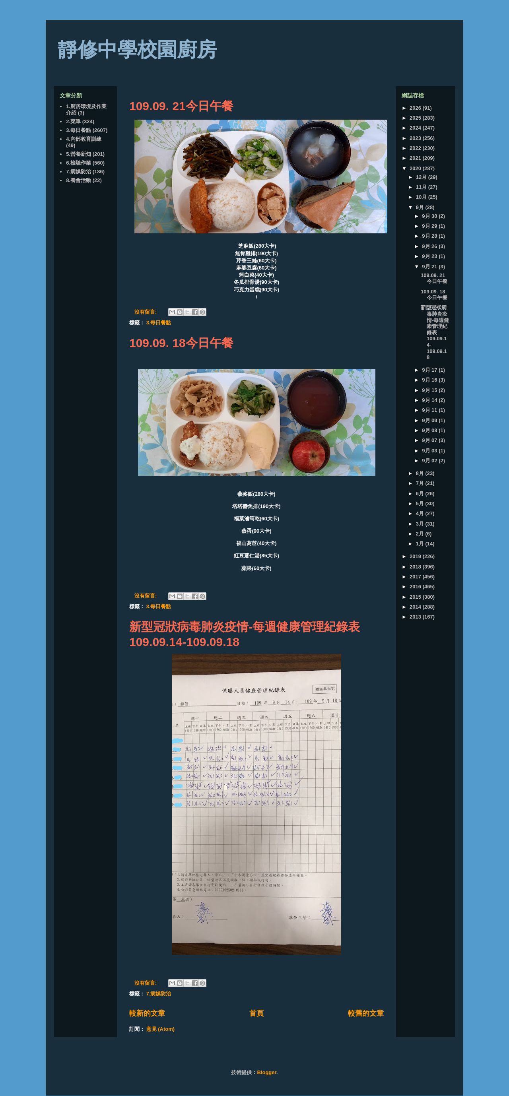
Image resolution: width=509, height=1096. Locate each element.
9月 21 (430, 267)
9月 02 (430, 461)
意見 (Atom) (160, 1029)
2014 (416, 607)
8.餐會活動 (78, 180)
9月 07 (430, 440)
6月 (420, 494)
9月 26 (430, 246)
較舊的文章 (366, 1013)
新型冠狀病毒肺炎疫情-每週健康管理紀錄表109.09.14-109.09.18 (435, 332)
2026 (416, 108)
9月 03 (430, 451)
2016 (416, 587)
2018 (416, 567)
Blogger (266, 1072)
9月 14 (430, 400)
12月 (422, 177)
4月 (420, 513)
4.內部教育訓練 (83, 139)
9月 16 (430, 380)
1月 (420, 544)
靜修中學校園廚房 (137, 50)
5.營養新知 (78, 154)
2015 (416, 597)
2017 (416, 577)
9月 (420, 207)
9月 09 (430, 420)
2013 (416, 617)
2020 (416, 168)
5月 (420, 503)
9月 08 (430, 430)
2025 (416, 118)
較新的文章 (147, 1013)
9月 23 (430, 256)
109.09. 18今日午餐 (181, 342)
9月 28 (430, 236)
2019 (416, 556)
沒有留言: (146, 312)
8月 (420, 473)
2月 (420, 534)
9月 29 (430, 226)
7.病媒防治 (158, 994)
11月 (422, 187)
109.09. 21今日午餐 (181, 106)
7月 (420, 483)
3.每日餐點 (158, 323)
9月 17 (430, 370)
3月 (420, 524)
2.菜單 (73, 121)
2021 (416, 158)
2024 (416, 128)
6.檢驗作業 (78, 163)
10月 (422, 197)
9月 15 (430, 390)
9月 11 (430, 410)
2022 (416, 148)
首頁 (256, 1013)
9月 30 (430, 216)
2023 (416, 138)
